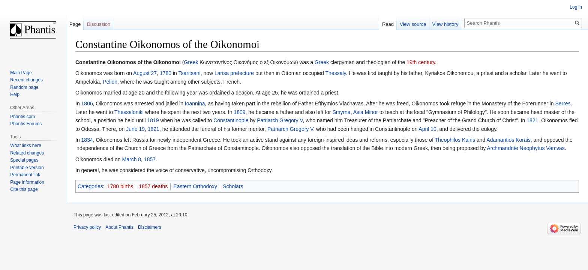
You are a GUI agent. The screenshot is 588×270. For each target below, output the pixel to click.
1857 (150, 159)
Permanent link (25, 174)
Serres (562, 103)
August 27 (145, 73)
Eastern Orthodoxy (195, 186)
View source (413, 24)
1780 (165, 73)
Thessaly (336, 73)
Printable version (27, 167)
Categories (90, 186)
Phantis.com (22, 116)
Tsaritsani (189, 73)
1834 (87, 140)
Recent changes (26, 79)
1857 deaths (153, 186)
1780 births (120, 186)
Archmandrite (502, 148)
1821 (532, 120)
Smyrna (341, 112)
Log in (576, 7)
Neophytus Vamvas (542, 148)
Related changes (27, 153)
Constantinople (230, 120)
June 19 (135, 129)
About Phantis (119, 227)
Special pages (24, 160)
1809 (239, 112)
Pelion (110, 82)
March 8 (131, 159)
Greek (191, 62)
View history (445, 24)
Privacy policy (87, 227)
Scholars (233, 186)
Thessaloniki (129, 112)
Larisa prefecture (234, 73)
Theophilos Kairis (455, 140)
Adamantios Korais (508, 140)
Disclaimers (149, 227)
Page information (27, 182)
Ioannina (195, 103)
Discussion (98, 24)
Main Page (21, 72)
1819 (153, 120)
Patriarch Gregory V (280, 120)
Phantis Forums (26, 123)
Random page (24, 87)
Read (388, 24)
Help (15, 94)
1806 (87, 103)
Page (75, 24)
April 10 (427, 129)
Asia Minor (365, 112)
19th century (420, 62)
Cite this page (24, 189)
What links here (25, 145)
